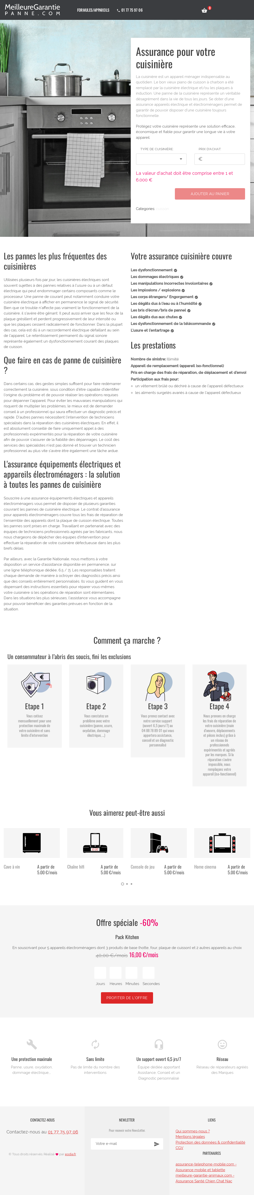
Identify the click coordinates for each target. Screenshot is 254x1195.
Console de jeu (143, 866)
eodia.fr (70, 1154)
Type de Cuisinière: (156, 149)
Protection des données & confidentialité (210, 1142)
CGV (179, 1148)
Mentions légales (190, 1136)
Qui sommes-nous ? (193, 1131)
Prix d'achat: (210, 149)
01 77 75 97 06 (63, 1131)
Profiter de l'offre (126, 998)
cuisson (162, 209)
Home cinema (205, 866)
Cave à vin (12, 866)
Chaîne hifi (75, 866)
